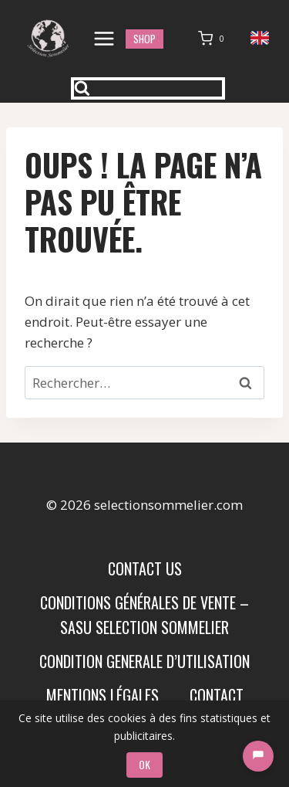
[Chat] (258, 756)
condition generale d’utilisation (144, 661)
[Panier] (214, 38)
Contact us (145, 568)
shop (144, 38)
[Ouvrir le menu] (104, 38)
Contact (217, 695)
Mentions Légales (102, 695)
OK (144, 764)
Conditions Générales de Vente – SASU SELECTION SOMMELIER (144, 615)
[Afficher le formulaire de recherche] (148, 88)
